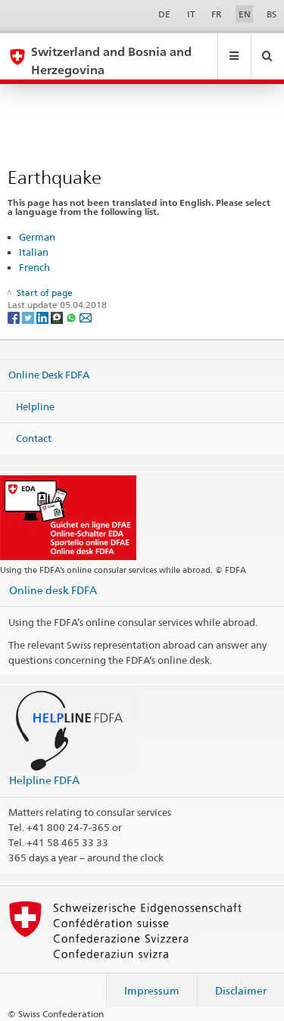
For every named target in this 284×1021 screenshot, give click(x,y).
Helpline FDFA (44, 780)
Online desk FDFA (53, 590)
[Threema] (58, 316)
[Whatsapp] (72, 316)
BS (271, 14)
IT (191, 14)
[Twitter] (29, 316)
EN (245, 14)
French (34, 267)
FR (216, 14)
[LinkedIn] (43, 316)
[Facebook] (15, 316)
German (37, 237)
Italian (33, 252)
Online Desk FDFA (48, 375)
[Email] (86, 316)
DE (164, 14)
